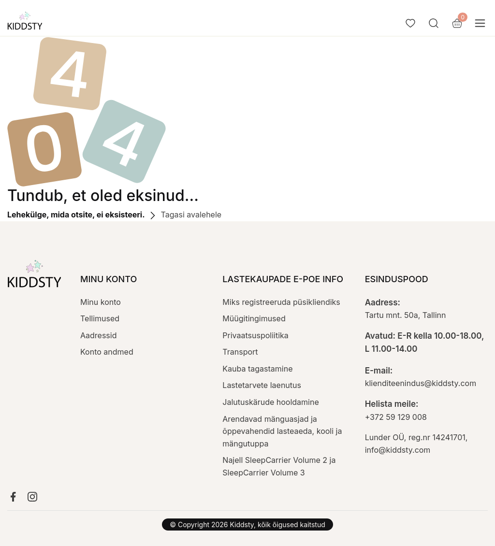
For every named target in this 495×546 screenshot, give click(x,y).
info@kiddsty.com (398, 450)
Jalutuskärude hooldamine (270, 402)
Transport (240, 352)
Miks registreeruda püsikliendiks (281, 302)
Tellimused (99, 318)
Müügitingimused (253, 318)
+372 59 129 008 (396, 417)
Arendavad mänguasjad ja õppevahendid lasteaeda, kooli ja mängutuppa (282, 431)
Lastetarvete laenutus (261, 385)
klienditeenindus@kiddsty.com (421, 383)
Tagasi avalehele (184, 214)
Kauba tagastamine (257, 369)
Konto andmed (106, 352)
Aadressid (98, 335)
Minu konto (100, 302)
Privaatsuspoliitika (255, 335)
